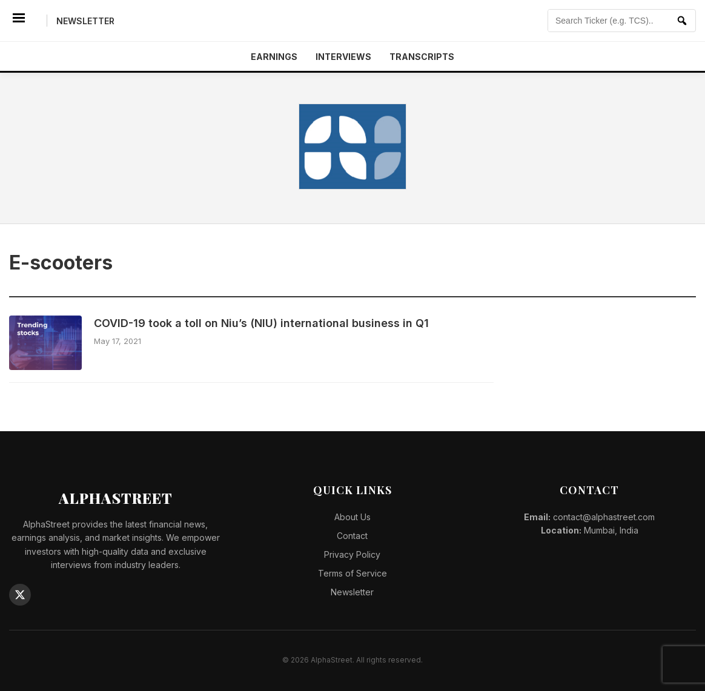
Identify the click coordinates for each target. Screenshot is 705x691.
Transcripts (421, 56)
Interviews (343, 56)
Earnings (274, 56)
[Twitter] (20, 595)
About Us (352, 517)
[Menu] (18, 21)
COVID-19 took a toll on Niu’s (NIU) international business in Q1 (261, 323)
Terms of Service (352, 573)
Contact (352, 536)
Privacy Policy (352, 554)
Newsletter (85, 21)
